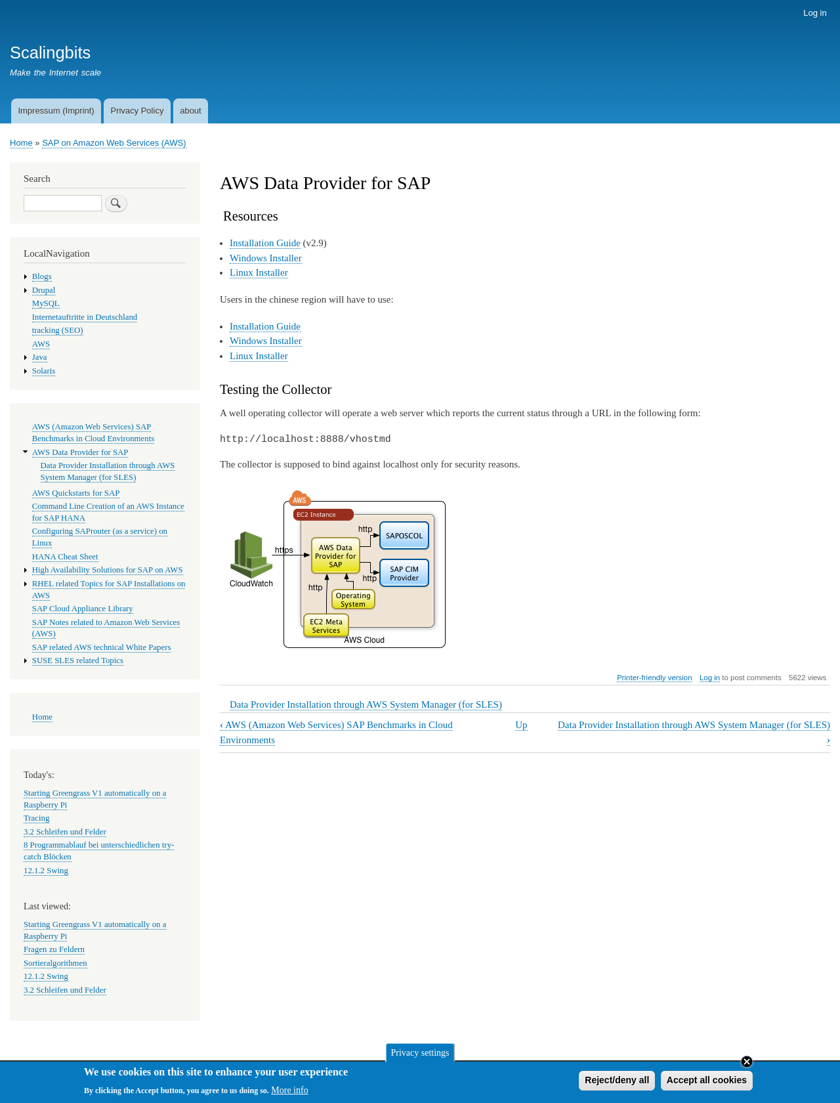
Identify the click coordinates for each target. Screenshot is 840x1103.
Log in (814, 13)
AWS (41, 344)
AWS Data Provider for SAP (80, 452)
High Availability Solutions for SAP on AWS (107, 569)
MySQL (46, 303)
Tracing (36, 818)
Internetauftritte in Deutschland (84, 317)
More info (289, 1093)
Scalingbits (50, 52)
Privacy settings (419, 1055)
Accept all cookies (707, 1083)
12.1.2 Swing (46, 870)
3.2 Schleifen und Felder (65, 831)
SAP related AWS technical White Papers (101, 647)
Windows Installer (266, 258)
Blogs (42, 276)
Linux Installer (259, 272)
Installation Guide (265, 243)
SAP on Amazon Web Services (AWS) (114, 143)
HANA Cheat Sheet (65, 556)
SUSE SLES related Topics (77, 660)
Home (21, 143)
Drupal (44, 290)
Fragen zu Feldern (54, 949)
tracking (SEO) (57, 330)
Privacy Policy (136, 111)
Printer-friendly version (654, 677)
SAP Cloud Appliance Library (82, 608)
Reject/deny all (617, 1083)
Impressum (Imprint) (56, 111)
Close (747, 1065)
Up (521, 725)
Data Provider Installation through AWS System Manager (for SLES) (366, 704)
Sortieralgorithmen (55, 963)
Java (39, 357)
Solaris (44, 371)
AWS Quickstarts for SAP (76, 493)
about (190, 111)
